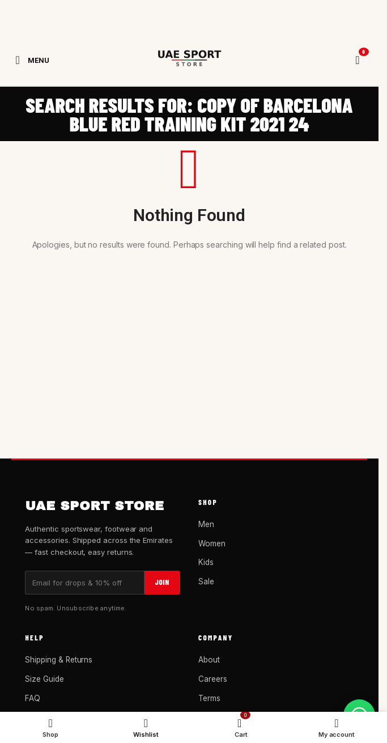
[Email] (84, 583)
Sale (206, 581)
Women (212, 543)
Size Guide (44, 678)
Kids (206, 562)
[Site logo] (189, 60)
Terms (209, 698)
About (209, 659)
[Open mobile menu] (30, 60)
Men (206, 524)
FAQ (32, 698)
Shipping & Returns (58, 659)
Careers (212, 678)
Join (162, 582)
